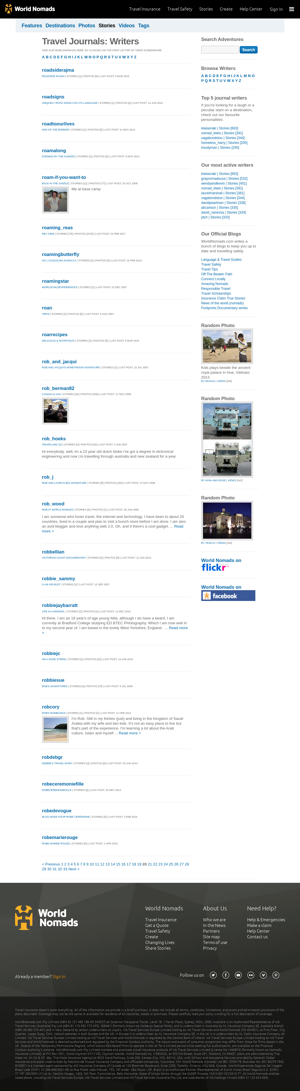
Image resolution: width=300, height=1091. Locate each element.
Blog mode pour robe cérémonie (66, 816)
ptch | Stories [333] (215, 217)
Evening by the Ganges (58, 156)
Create (226, 9)
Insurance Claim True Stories (223, 298)
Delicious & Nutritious (58, 340)
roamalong (54, 150)
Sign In (276, 9)
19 (139, 864)
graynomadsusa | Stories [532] (224, 179)
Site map (211, 936)
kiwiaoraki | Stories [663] (219, 128)
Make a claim (259, 925)
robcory (51, 707)
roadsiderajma (58, 70)
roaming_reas (57, 227)
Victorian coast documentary (64, 557)
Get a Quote (157, 925)
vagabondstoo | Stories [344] (223, 138)
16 (123, 864)
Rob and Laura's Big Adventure (64, 483)
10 (92, 864)
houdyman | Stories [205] (220, 148)
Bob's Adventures (55, 686)
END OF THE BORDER (55, 129)
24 (166, 864)
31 (55, 869)
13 (107, 864)
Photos (86, 25)
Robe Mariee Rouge (56, 843)
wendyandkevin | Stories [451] (224, 183)
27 (181, 864)
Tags (143, 25)
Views (221, 381)
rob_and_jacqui (59, 361)
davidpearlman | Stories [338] (223, 203)
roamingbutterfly (60, 254)
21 (150, 864)
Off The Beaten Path (216, 274)
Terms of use (215, 942)
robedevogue (57, 810)
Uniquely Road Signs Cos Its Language (70, 103)
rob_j (47, 477)
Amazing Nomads (214, 284)
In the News (214, 925)
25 (171, 864)
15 (118, 864)
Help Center (251, 9)
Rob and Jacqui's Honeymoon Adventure (71, 367)
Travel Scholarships (216, 294)
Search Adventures (222, 39)
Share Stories (158, 948)
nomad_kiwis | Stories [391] (222, 133)
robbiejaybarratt (60, 605)
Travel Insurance (144, 9)
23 (160, 864)
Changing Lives (159, 942)
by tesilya (208, 543)
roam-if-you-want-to (64, 177)
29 (44, 869)
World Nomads (30, 9)
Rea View (48, 233)
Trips (46, 314)
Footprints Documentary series (224, 308)
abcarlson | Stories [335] (219, 208)
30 (49, 869)
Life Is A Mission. (53, 611)
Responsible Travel (215, 289)
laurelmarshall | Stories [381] (223, 193)
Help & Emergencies (266, 919)
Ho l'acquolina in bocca (59, 260)
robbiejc (51, 653)
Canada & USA (51, 394)
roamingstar (55, 281)
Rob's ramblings (54, 713)
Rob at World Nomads (57, 509)
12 (102, 864)
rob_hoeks (54, 438)
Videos (127, 25)
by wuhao (208, 381)
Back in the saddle (56, 183)
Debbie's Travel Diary (57, 763)
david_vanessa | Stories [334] (223, 212)
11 (97, 864)
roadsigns (53, 97)
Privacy (210, 948)
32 (60, 869)
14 (113, 864)
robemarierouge (60, 837)
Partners (211, 931)
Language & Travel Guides (221, 260)
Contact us (257, 936)
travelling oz (52, 444)
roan (47, 308)
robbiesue (53, 680)
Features (32, 25)
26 (176, 864)
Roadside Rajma (53, 76)
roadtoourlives (58, 124)
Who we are (214, 919)
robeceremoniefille (63, 784)
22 (155, 864)
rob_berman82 (58, 388)
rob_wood (53, 504)
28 (187, 864)
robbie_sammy (58, 578)
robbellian (53, 552)
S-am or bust (51, 584)
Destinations (60, 25)
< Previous (51, 864)
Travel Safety (179, 9)
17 (129, 864)
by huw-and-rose (213, 480)
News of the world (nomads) (222, 303)
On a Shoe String (54, 659)
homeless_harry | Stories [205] (224, 143)
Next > (73, 869)
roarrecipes (55, 334)
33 (65, 869)
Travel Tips (209, 269)
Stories (206, 9)
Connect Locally (213, 279)
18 (134, 864)
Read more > (130, 733)
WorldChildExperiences (60, 287)
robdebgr (52, 757)
